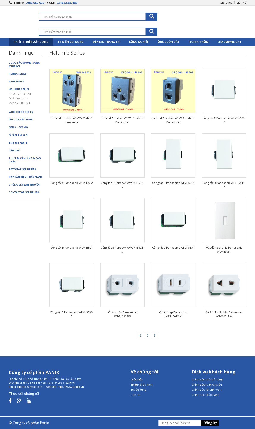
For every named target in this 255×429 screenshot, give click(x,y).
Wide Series (16, 81)
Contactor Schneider (24, 192)
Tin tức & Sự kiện (141, 384)
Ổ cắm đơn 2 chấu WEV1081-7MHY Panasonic (173, 120)
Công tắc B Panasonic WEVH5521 (71, 247)
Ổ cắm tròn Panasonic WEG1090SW (122, 314)
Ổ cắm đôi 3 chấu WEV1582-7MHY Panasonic (71, 120)
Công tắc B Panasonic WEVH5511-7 (224, 185)
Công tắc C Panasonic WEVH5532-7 (122, 185)
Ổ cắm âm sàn (18, 135)
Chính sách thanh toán (206, 389)
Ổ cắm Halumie (18, 98)
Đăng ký (210, 422)
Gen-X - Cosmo (18, 127)
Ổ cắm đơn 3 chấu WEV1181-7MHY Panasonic (122, 120)
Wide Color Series (21, 112)
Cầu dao (14, 150)
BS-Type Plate (18, 142)
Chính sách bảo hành (205, 395)
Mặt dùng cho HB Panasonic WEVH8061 (224, 250)
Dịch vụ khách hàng (213, 372)
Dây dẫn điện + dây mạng (26, 176)
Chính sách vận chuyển (207, 384)
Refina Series (18, 73)
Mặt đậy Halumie (19, 103)
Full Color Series (21, 119)
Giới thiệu (226, 3)
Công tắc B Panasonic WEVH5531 (173, 247)
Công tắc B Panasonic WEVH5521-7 (122, 250)
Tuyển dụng (138, 389)
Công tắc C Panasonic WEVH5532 (71, 183)
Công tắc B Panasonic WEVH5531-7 (71, 314)
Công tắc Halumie (20, 94)
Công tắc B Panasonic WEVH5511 (173, 183)
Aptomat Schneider (22, 169)
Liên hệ (241, 3)
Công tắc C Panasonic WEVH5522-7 (224, 120)
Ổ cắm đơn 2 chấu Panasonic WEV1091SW (224, 314)
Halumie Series (19, 89)
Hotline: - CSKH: (45, 3)
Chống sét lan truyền (24, 184)
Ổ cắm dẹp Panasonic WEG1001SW (173, 314)
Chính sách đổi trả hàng (207, 379)
